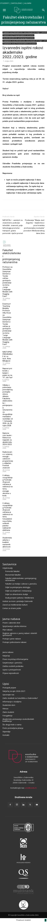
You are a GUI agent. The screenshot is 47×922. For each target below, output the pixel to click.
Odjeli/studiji (8, 568)
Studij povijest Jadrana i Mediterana (19, 598)
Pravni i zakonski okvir (11, 623)
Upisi (6, 684)
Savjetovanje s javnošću (12, 662)
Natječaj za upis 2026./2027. (14, 691)
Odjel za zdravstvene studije (16, 594)
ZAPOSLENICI (16, 3)
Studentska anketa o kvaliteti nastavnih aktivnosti (7, 542)
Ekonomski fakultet (13, 575)
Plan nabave (7, 630)
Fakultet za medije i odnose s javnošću (21, 584)
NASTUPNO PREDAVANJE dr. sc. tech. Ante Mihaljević (8, 356)
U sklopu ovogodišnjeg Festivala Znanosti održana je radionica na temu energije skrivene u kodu (8, 485)
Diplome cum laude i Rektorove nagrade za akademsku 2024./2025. (7, 439)
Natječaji (6, 655)
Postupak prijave (9, 687)
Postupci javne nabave (12, 639)
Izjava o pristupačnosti (12, 669)
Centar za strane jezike (12, 608)
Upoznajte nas (8, 694)
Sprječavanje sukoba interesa (14, 626)
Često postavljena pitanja (13, 728)
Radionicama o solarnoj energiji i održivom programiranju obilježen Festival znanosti (8, 460)
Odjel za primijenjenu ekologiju (17, 587)
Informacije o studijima (12, 701)
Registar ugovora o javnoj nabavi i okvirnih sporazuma (20, 634)
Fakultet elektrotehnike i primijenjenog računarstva (18, 38)
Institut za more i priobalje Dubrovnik (18, 601)
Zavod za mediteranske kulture (15, 605)
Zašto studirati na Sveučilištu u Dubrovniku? (20, 698)
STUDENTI (4, 3)
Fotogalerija (7, 715)
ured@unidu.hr (31, 788)
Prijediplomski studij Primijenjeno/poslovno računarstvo (19, 43)
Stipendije (6, 731)
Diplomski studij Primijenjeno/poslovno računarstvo (18, 35)
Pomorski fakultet (12, 571)
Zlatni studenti (8, 712)
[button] (4, 10)
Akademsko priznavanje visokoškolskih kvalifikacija (18, 720)
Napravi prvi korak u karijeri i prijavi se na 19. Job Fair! (8, 373)
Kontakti (6, 735)
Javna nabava (11, 619)
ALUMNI (27, 3)
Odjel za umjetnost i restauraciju (18, 591)
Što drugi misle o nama (12, 724)
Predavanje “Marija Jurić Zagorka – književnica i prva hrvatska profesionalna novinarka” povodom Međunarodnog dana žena (34, 226)
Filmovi (5, 708)
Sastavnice (9, 564)
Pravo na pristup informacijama (15, 659)
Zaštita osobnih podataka (13, 666)
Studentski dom (9, 705)
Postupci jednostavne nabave (14, 642)
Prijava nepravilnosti (11, 673)
